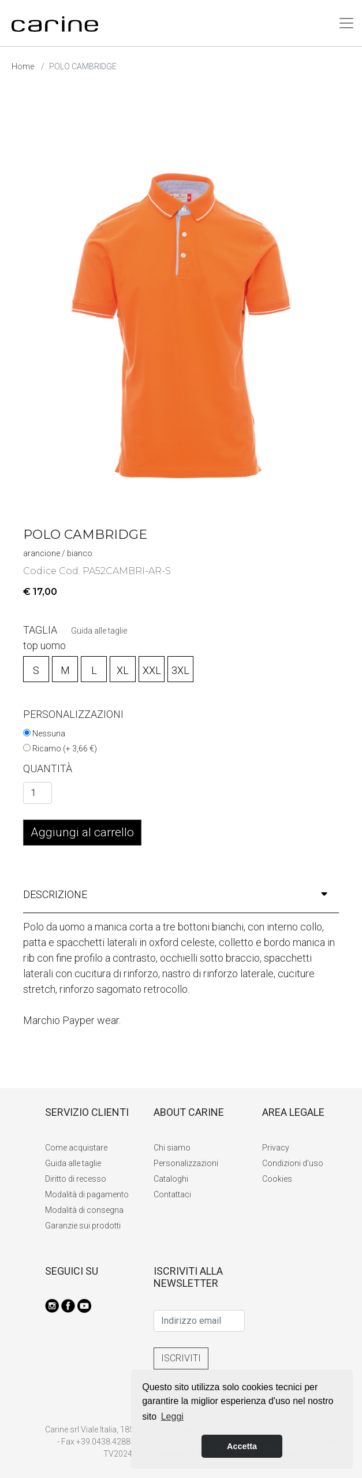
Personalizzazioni (186, 1163)
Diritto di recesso (75, 1178)
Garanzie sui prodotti (83, 1225)
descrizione (175, 894)
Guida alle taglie (99, 630)
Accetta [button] (242, 1446)
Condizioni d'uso (292, 1163)
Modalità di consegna (84, 1210)
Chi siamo (172, 1147)
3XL (180, 670)
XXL (152, 670)
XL (123, 670)
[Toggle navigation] (346, 23)
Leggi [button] (172, 1416)
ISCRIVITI (181, 1358)
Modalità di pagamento (87, 1194)
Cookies (277, 1178)
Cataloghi (171, 1178)
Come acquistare (76, 1147)
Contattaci (172, 1194)
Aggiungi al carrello (82, 832)
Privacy (275, 1147)
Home (23, 66)
